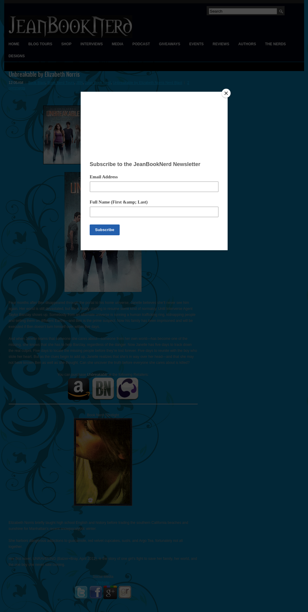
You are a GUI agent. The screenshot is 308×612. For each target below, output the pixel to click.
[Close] (226, 93)
